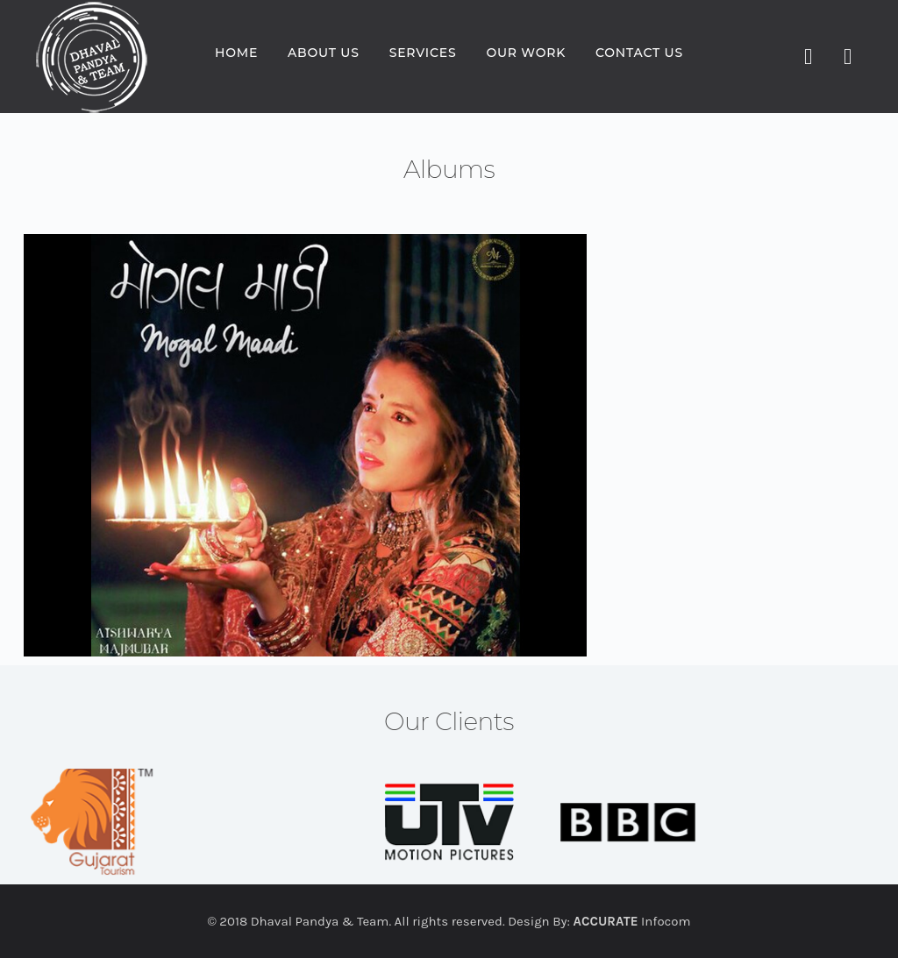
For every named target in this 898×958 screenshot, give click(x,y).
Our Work (526, 52)
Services (423, 52)
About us (324, 52)
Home (236, 52)
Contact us (639, 52)
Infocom (632, 921)
